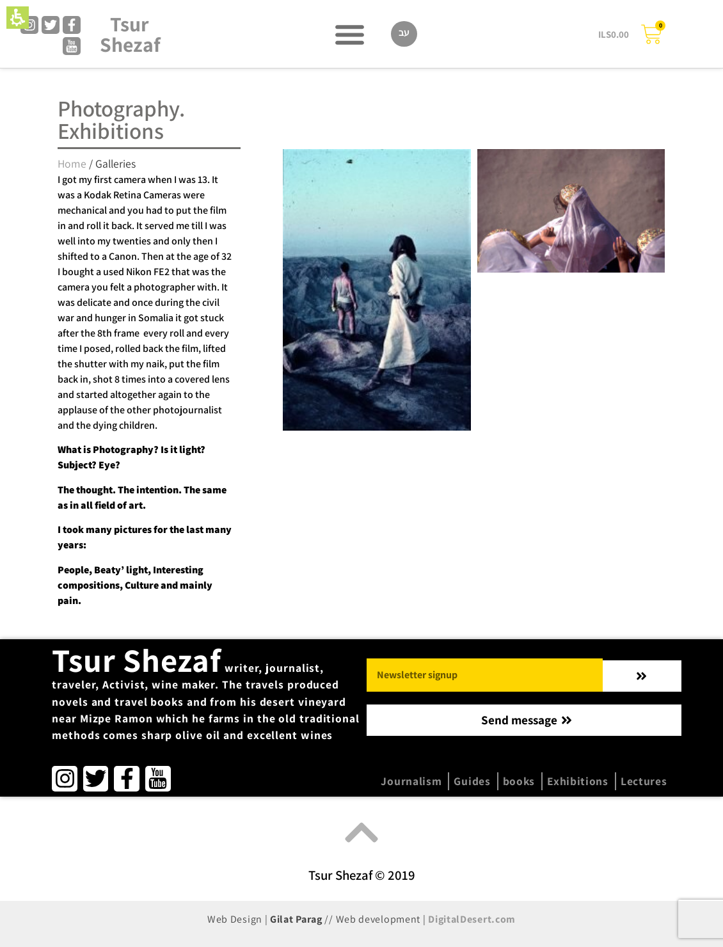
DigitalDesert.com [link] (472, 919)
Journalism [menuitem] (411, 781)
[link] (29, 25)
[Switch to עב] (404, 34)
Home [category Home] (72, 163)
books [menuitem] (519, 781)
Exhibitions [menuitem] (577, 781)
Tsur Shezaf (130, 34)
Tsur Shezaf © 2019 (361, 875)
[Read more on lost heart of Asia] (571, 211)
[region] (146, 160)
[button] (17, 17)
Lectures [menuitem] (644, 781)
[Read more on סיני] (377, 290)
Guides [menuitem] (472, 781)
